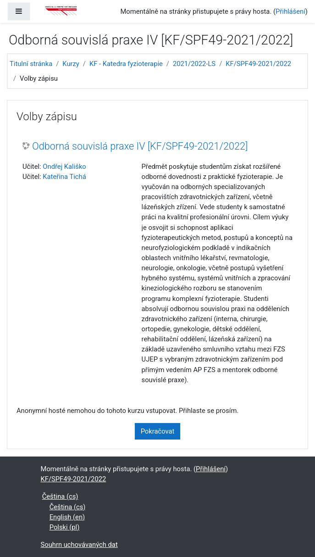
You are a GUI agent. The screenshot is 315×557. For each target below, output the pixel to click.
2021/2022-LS (194, 64)
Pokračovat (158, 431)
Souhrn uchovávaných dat (79, 544)
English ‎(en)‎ (67, 517)
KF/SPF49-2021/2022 (258, 64)
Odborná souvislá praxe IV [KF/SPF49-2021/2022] (140, 146)
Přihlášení (290, 11)
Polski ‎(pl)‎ (65, 527)
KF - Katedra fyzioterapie (126, 64)
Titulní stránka (31, 64)
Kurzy (70, 64)
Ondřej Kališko (64, 166)
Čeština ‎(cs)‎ (60, 496)
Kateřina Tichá (64, 177)
